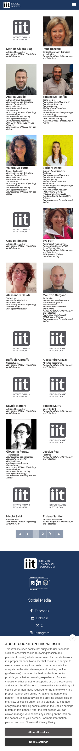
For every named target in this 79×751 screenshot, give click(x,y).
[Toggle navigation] (74, 5)
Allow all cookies (38, 732)
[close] (72, 637)
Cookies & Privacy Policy (41, 722)
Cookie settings (38, 742)
